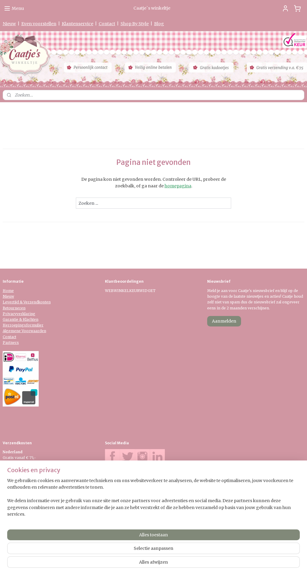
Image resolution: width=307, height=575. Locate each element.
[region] (114, 551)
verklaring (25, 313)
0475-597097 (124, 495)
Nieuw (9, 23)
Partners (11, 342)
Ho (5, 290)
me (11, 290)
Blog (159, 23)
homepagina (178, 186)
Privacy (9, 313)
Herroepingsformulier (23, 325)
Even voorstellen (38, 23)
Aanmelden (224, 321)
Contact (107, 23)
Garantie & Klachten (20, 319)
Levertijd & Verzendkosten (27, 302)
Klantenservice (77, 23)
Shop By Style (135, 23)
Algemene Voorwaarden (24, 331)
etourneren (15, 308)
